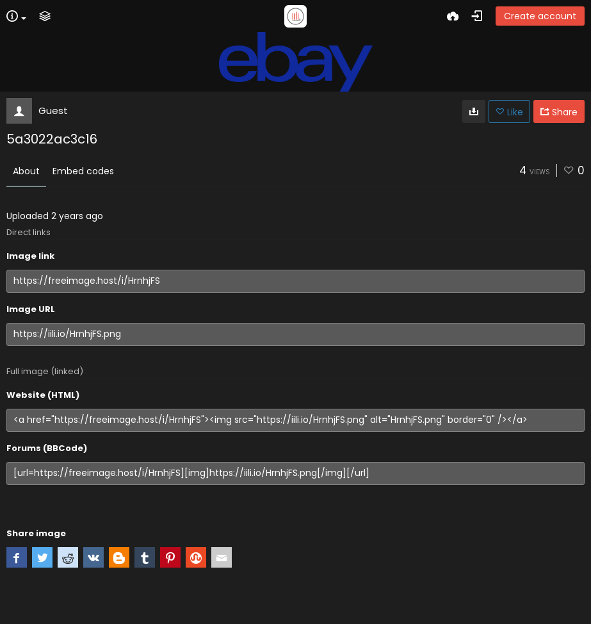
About (26, 171)
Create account (540, 16)
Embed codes (83, 171)
